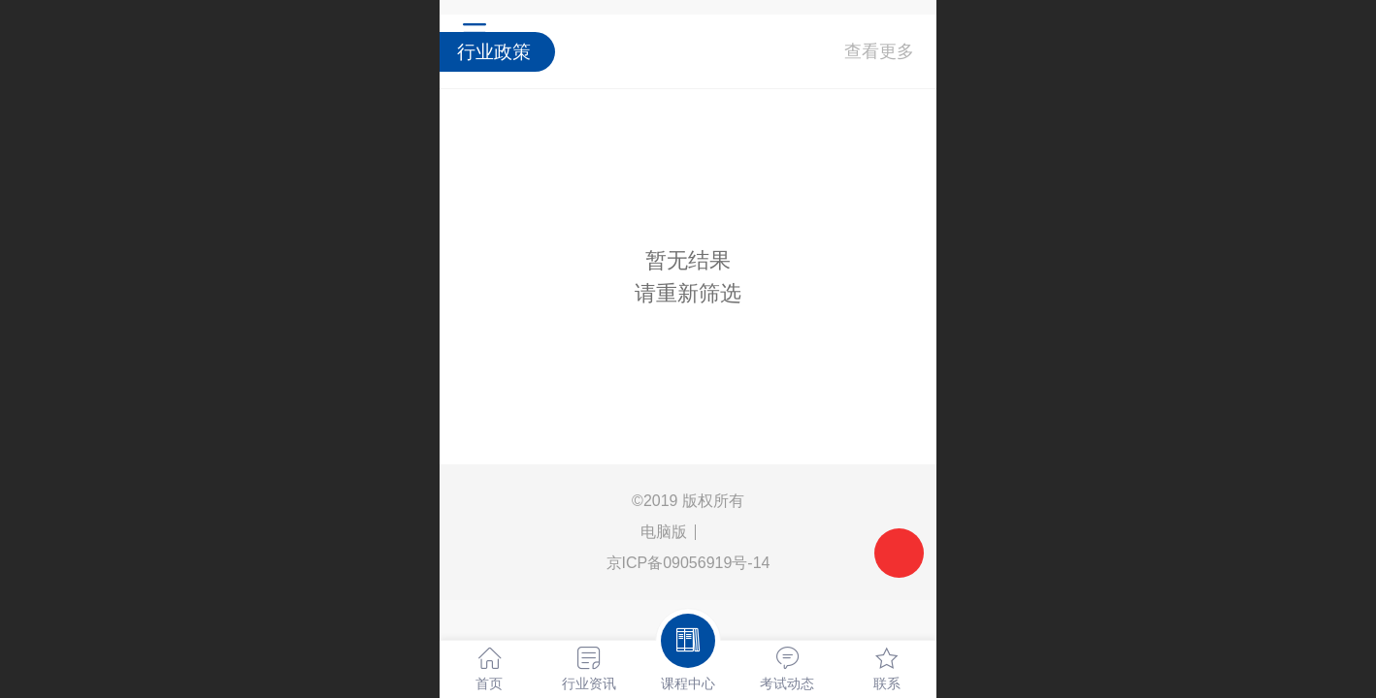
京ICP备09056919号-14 (688, 563)
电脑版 (663, 532)
